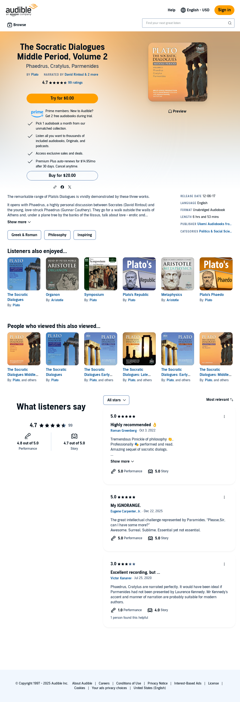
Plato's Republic (136, 294)
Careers (104, 683)
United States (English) (150, 688)
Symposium (94, 294)
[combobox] (188, 23)
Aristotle (57, 300)
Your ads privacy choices (109, 688)
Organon (53, 294)
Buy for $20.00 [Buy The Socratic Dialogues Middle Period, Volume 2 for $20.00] (62, 175)
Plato (16, 305)
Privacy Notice (158, 683)
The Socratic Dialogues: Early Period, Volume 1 (175, 374)
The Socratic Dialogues (17, 297)
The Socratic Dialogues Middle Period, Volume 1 (21, 374)
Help (171, 10)
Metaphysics (171, 294)
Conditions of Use (128, 683)
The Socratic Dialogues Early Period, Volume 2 (98, 374)
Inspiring (85, 235)
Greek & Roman (24, 235)
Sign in (224, 10)
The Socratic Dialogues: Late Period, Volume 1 (136, 374)
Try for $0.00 (62, 98)
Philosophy (57, 235)
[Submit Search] (230, 23)
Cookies (79, 688)
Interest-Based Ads (187, 683)
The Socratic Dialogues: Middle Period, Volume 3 (214, 374)
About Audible (82, 683)
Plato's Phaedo (212, 294)
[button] (55, 187)
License (213, 683)
